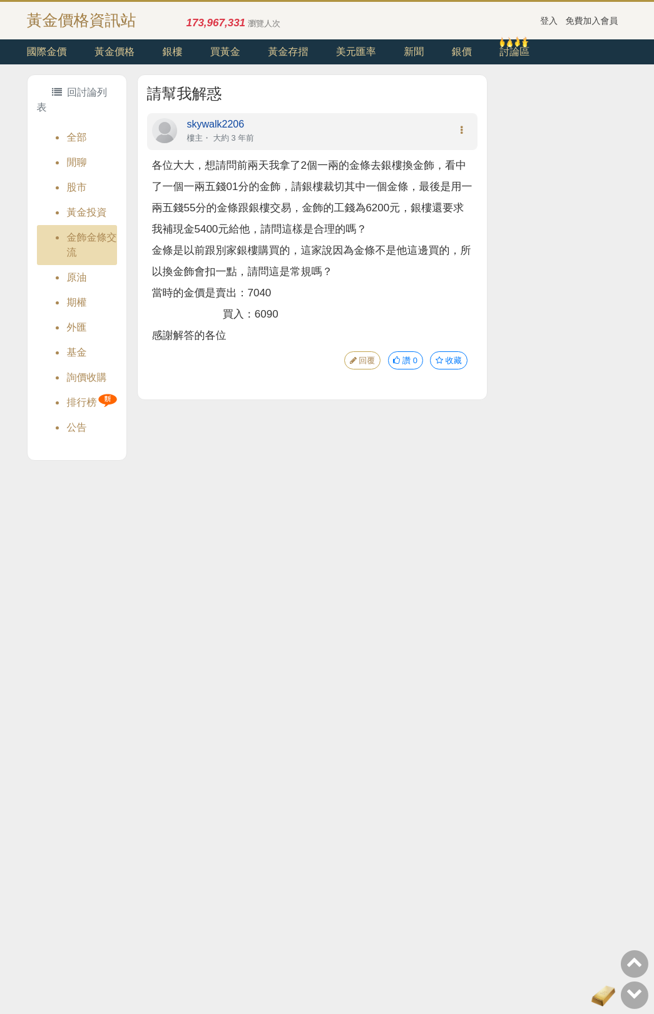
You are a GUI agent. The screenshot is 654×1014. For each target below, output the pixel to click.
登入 (549, 21)
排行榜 (82, 402)
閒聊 (77, 162)
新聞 (414, 51)
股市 (77, 187)
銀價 (462, 51)
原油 (77, 277)
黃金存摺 (288, 51)
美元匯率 (356, 51)
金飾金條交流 (92, 245)
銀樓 (172, 51)
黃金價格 (115, 51)
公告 (77, 427)
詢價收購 (87, 377)
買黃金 (225, 51)
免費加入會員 (592, 21)
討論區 (514, 51)
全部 (77, 137)
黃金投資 (87, 212)
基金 (77, 352)
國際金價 (47, 51)
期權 (77, 302)
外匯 (77, 327)
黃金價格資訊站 (81, 20)
